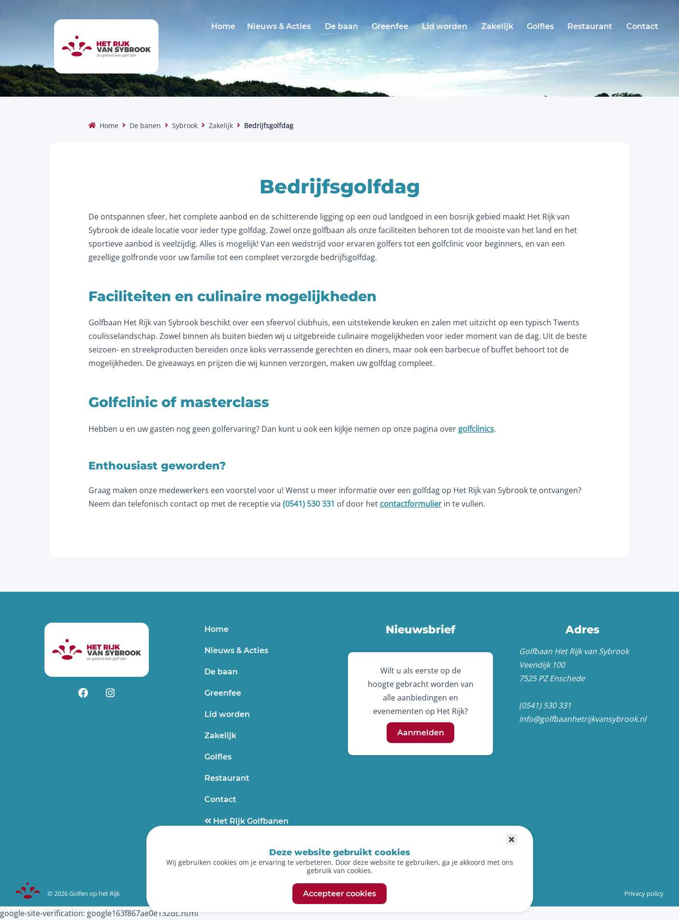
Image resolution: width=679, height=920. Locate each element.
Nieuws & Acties (279, 26)
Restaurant (589, 26)
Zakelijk (497, 26)
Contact (642, 26)
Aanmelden (420, 732)
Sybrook (185, 125)
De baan (341, 26)
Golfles (540, 26)
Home (223, 26)
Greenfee (390, 26)
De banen (145, 125)
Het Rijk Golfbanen (250, 821)
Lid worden (444, 26)
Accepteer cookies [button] (339, 893)
